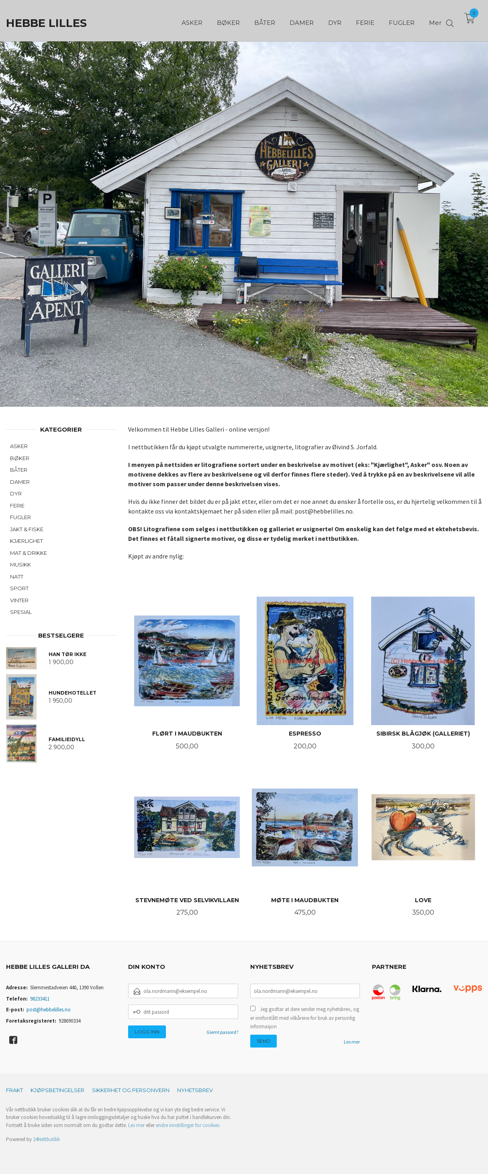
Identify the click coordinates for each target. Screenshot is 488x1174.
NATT (16, 576)
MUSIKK (20, 564)
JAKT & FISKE (26, 529)
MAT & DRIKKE (28, 553)
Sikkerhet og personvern (130, 1090)
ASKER (19, 446)
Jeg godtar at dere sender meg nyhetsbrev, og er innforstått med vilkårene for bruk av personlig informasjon (304, 1018)
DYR (16, 493)
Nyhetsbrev (195, 1090)
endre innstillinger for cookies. (188, 1125)
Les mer (352, 1042)
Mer (435, 20)
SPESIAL (21, 612)
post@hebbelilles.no (49, 1009)
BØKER (19, 458)
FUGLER (20, 517)
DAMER (20, 482)
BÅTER (18, 470)
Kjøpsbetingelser (57, 1090)
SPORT (19, 588)
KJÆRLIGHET (26, 541)
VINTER (19, 600)
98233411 (39, 998)
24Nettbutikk (46, 1139)
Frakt (14, 1090)
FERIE (17, 505)
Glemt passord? (222, 1032)
